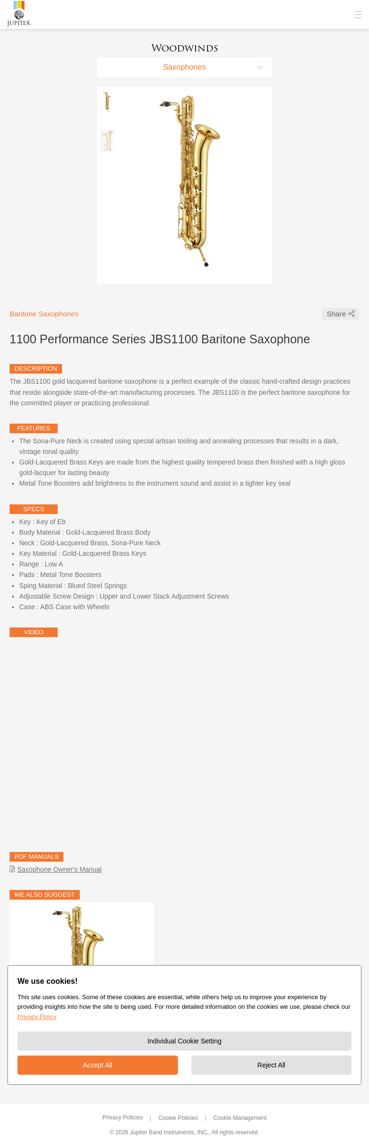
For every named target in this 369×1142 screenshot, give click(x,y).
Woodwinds (184, 48)
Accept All (97, 1065)
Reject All (271, 1065)
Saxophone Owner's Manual (59, 869)
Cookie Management (240, 1118)
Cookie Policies (178, 1118)
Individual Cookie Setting (184, 1041)
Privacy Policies (122, 1117)
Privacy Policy (36, 1017)
